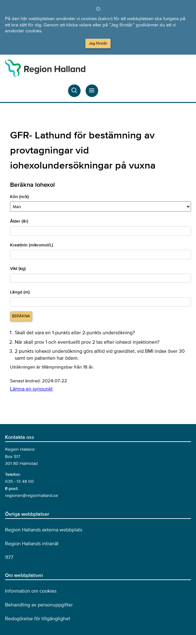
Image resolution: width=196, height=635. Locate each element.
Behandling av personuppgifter (39, 605)
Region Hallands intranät (32, 544)
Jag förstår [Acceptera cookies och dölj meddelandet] (98, 43)
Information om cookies (30, 591)
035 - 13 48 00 (19, 481)
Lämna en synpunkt (31, 389)
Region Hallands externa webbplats (43, 530)
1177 (9, 557)
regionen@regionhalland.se (31, 495)
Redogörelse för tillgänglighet (37, 619)
